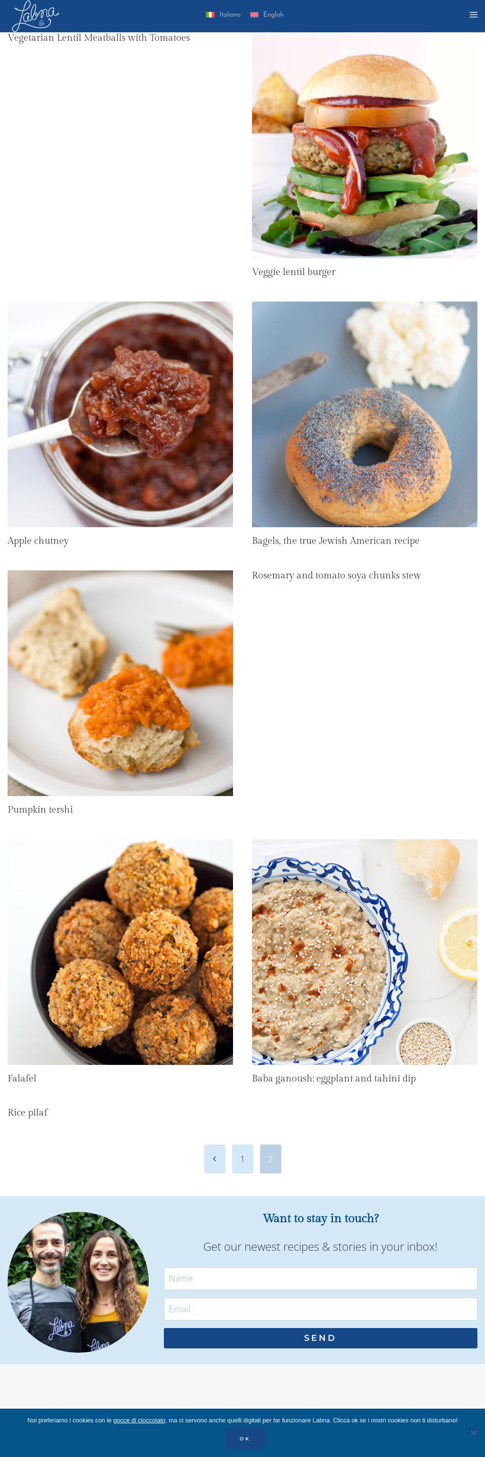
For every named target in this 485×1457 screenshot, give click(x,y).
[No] (473, 1433)
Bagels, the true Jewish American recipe (336, 541)
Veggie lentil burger (293, 272)
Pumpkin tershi (40, 810)
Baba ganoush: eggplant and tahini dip (334, 1078)
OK (245, 1439)
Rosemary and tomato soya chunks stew (336, 575)
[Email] (320, 1309)
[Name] (320, 1278)
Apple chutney (38, 541)
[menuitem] (223, 16)
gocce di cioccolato (139, 1420)
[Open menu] (475, 16)
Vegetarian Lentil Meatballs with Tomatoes (99, 38)
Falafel (22, 1078)
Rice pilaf (27, 1112)
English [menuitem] (273, 14)
